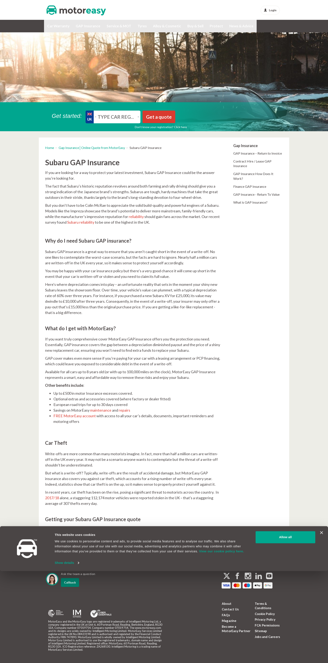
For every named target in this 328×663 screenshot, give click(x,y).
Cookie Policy (265, 614)
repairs (124, 410)
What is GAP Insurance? (250, 202)
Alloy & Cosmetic (167, 26)
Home (49, 148)
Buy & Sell (195, 26)
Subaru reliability (80, 222)
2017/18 (52, 497)
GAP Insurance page (185, 530)
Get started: (67, 116)
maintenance (100, 410)
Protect (216, 26)
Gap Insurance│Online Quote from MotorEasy (92, 148)
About (226, 603)
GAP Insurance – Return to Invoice (257, 153)
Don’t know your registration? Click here (161, 127)
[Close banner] (321, 624)
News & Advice (241, 26)
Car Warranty (58, 26)
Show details (64, 655)
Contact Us (230, 609)
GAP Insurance (88, 26)
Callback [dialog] (70, 582)
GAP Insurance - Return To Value (256, 194)
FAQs (226, 615)
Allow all (285, 629)
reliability (136, 216)
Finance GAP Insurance (249, 186)
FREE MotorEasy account (74, 415)
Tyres (142, 26)
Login (270, 10)
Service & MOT (119, 26)
